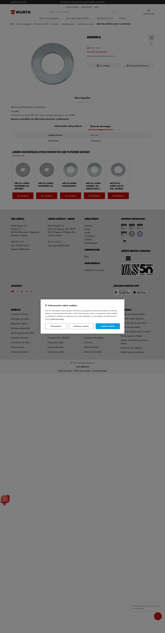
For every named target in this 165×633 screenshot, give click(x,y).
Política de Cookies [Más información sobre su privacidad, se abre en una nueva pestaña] (57, 319)
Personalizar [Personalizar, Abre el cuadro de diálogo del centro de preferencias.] (56, 326)
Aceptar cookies (108, 326)
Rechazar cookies (81, 326)
